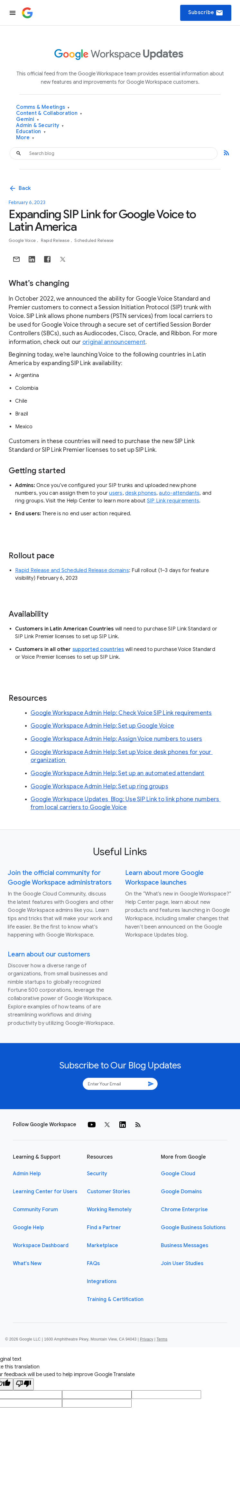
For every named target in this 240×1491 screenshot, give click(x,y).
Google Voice (23, 240)
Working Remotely (109, 1209)
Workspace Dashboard (41, 1245)
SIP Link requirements (173, 501)
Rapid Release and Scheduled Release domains (72, 570)
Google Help (28, 1227)
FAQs (93, 1263)
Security (97, 1173)
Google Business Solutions (193, 1227)
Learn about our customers (49, 954)
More (25, 138)
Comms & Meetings (43, 107)
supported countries (98, 649)
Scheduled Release (94, 240)
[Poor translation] (23, 1384)
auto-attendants (179, 493)
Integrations (101, 1281)
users (115, 493)
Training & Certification (115, 1299)
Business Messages (184, 1245)
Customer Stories (108, 1191)
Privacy (146, 1339)
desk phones (140, 493)
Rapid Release (56, 240)
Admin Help (27, 1173)
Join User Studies (182, 1263)
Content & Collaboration (49, 113)
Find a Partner (104, 1227)
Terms (161, 1339)
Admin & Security (40, 126)
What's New (27, 1263)
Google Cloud (178, 1173)
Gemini (27, 119)
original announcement (113, 342)
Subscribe (205, 13)
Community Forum (35, 1209)
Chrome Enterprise (184, 1209)
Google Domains (181, 1191)
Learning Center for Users (45, 1191)
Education (31, 132)
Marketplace (102, 1245)
